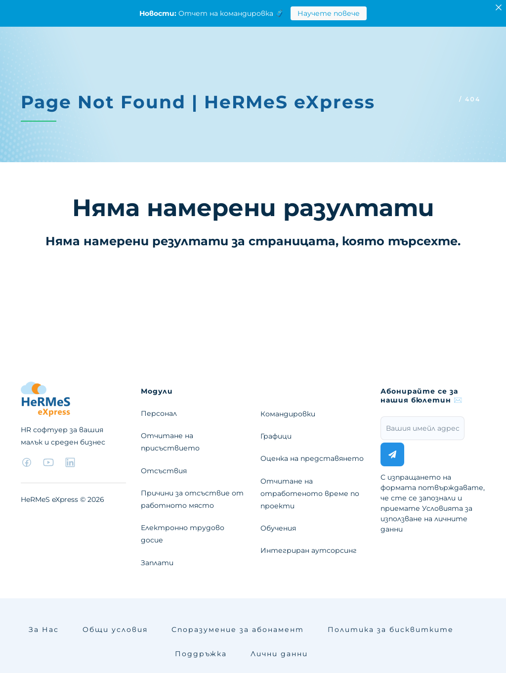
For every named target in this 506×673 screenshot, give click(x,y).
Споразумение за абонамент (237, 629)
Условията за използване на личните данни (426, 519)
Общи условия (115, 629)
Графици (276, 436)
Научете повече (328, 13)
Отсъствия (164, 470)
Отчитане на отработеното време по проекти (309, 493)
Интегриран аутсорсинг (308, 550)
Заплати (157, 562)
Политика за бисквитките (391, 629)
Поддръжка (201, 653)
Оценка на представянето (312, 458)
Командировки (287, 413)
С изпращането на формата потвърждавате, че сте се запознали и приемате (432, 503)
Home (444, 99)
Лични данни (279, 653)
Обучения (278, 528)
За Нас (44, 629)
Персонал (159, 413)
